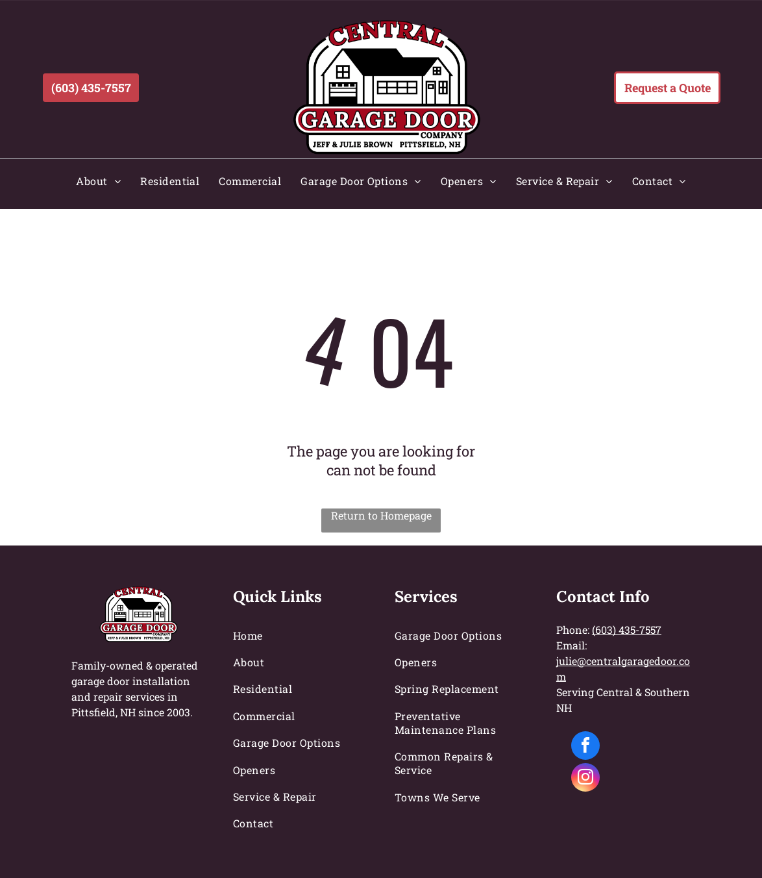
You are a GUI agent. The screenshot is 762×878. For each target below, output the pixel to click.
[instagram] (585, 779)
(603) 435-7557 (626, 629)
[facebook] (585, 747)
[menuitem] (98, 181)
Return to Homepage (381, 515)
